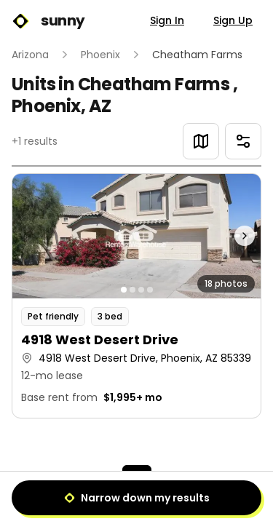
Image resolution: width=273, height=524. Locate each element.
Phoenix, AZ (61, 106)
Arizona (30, 54)
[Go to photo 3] (141, 290)
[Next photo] (230, 236)
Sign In (167, 20)
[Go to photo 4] (150, 290)
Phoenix (100, 54)
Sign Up (233, 20)
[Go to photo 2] (132, 290)
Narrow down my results (137, 498)
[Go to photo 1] (124, 290)
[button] (136, 295)
